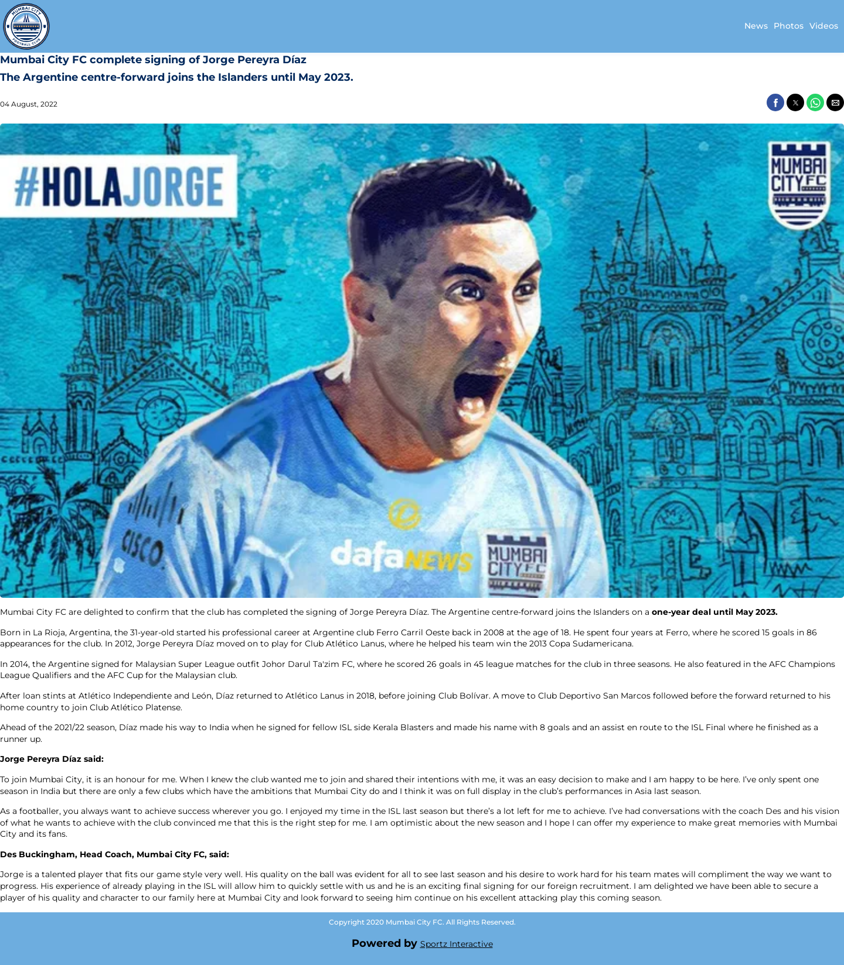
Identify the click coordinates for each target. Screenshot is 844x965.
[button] (775, 102)
